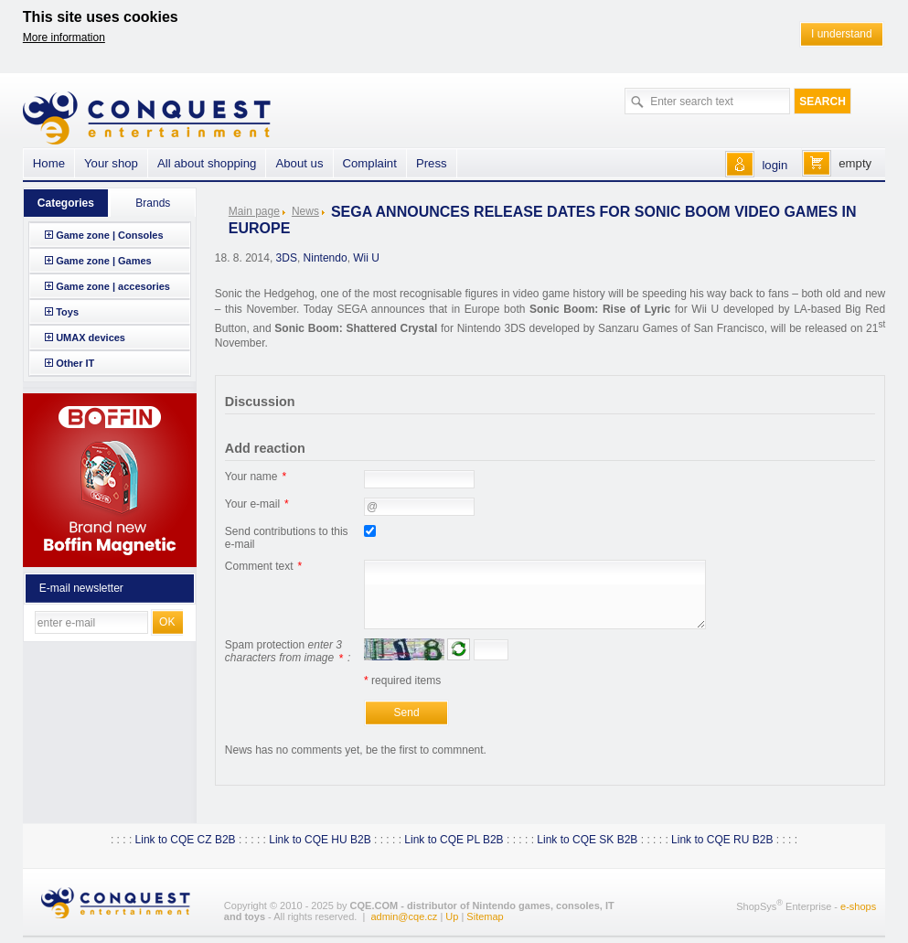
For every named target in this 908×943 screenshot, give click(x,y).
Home (49, 163)
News (305, 211)
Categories (65, 203)
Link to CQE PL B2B (453, 839)
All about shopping (207, 163)
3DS (286, 258)
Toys (67, 311)
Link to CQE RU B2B (722, 839)
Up (451, 916)
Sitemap (484, 916)
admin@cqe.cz (403, 916)
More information (64, 37)
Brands (152, 203)
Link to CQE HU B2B (319, 839)
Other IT (75, 363)
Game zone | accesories (113, 286)
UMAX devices (90, 337)
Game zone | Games (104, 260)
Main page (254, 211)
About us (299, 163)
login (774, 165)
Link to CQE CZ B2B (185, 839)
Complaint (370, 163)
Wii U (366, 258)
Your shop (111, 163)
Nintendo (325, 258)
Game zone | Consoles (109, 235)
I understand (841, 33)
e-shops (858, 905)
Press (431, 163)
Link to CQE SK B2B (587, 839)
